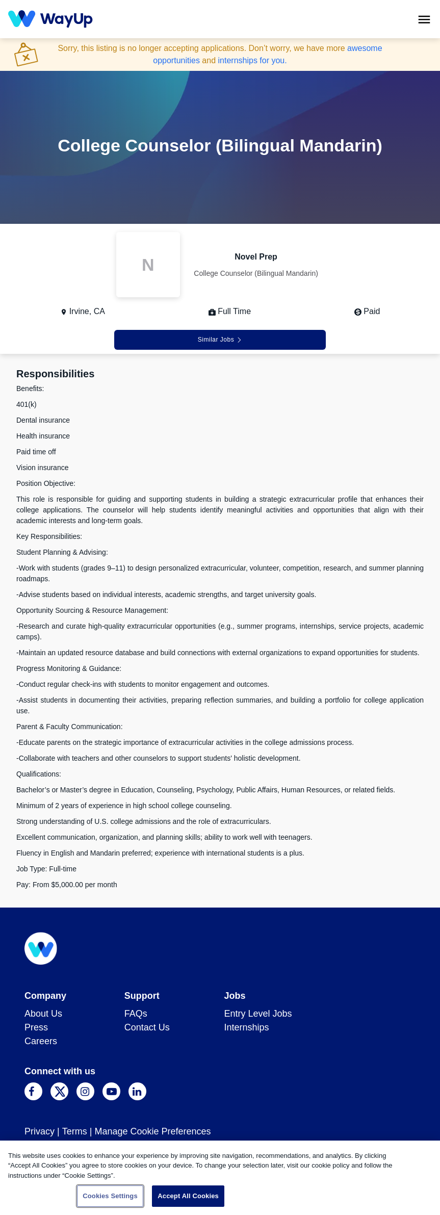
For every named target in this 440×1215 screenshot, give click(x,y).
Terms (74, 1131)
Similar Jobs (220, 339)
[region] (220, 1178)
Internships (246, 1027)
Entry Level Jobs (258, 1014)
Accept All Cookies (188, 1196)
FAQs (135, 1014)
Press (36, 1027)
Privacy (39, 1131)
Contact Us (147, 1027)
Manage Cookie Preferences (152, 1131)
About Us (43, 1014)
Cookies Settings (110, 1196)
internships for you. (252, 60)
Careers (40, 1041)
